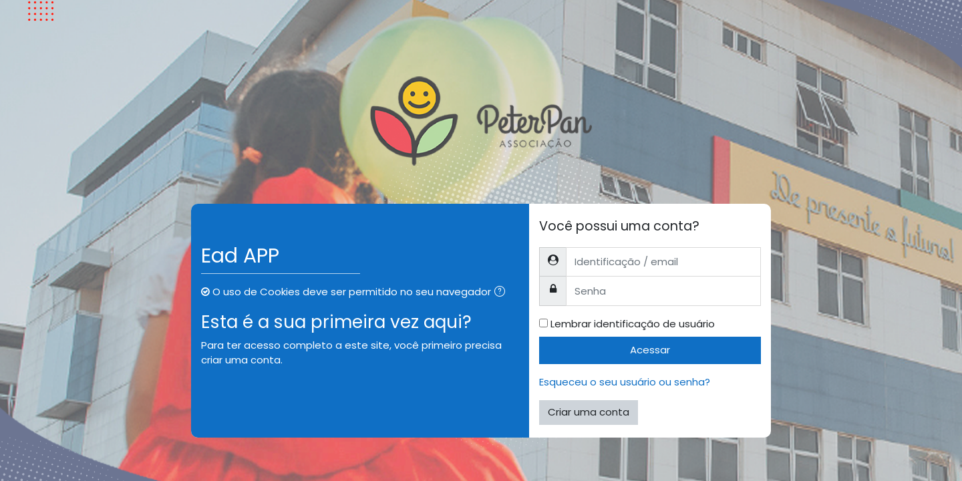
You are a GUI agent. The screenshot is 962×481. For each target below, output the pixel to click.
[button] (502, 293)
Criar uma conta (588, 412)
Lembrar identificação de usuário (632, 324)
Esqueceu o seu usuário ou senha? (624, 382)
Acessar (650, 350)
